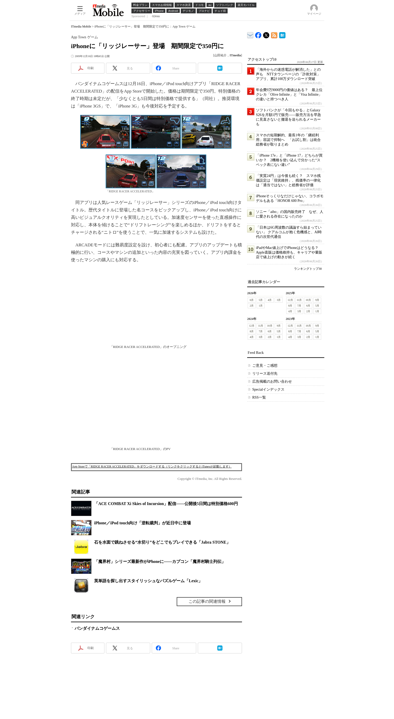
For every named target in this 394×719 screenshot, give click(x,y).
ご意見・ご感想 (264, 365)
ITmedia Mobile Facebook (258, 34)
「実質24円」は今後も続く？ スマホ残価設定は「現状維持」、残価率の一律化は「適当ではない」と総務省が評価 (288, 180)
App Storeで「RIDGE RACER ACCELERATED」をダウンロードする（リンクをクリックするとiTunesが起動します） (152, 466)
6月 (252, 300)
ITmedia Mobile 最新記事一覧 (274, 34)
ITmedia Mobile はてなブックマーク (282, 34)
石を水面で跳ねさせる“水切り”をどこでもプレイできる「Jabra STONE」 (162, 542)
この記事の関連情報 (207, 601)
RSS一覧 (259, 397)
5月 (261, 300)
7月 (299, 305)
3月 (279, 300)
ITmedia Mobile (81, 26)
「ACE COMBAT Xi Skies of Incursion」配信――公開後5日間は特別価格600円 (166, 503)
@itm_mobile (266, 34)
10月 (308, 300)
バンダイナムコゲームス (97, 628)
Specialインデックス (268, 389)
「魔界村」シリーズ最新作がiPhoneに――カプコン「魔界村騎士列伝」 (160, 561)
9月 (317, 300)
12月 (290, 300)
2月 (252, 305)
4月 (270, 300)
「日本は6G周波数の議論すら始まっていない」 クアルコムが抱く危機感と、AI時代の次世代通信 (289, 232)
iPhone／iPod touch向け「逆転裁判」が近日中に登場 (142, 523)
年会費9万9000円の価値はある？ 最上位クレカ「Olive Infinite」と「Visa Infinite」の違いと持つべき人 (289, 94)
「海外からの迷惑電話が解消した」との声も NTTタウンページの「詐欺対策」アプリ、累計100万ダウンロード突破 (288, 74)
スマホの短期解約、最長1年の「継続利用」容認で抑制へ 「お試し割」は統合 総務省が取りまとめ (290, 139)
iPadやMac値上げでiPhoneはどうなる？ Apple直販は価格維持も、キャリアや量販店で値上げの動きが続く (289, 252)
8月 (290, 305)
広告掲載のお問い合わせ (272, 381)
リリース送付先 (264, 373)
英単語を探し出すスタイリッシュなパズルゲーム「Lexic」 (148, 581)
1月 (261, 305)
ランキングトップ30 (308, 269)
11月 (299, 300)
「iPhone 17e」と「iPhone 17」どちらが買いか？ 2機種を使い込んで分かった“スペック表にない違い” (289, 160)
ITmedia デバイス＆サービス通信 (250, 34)
